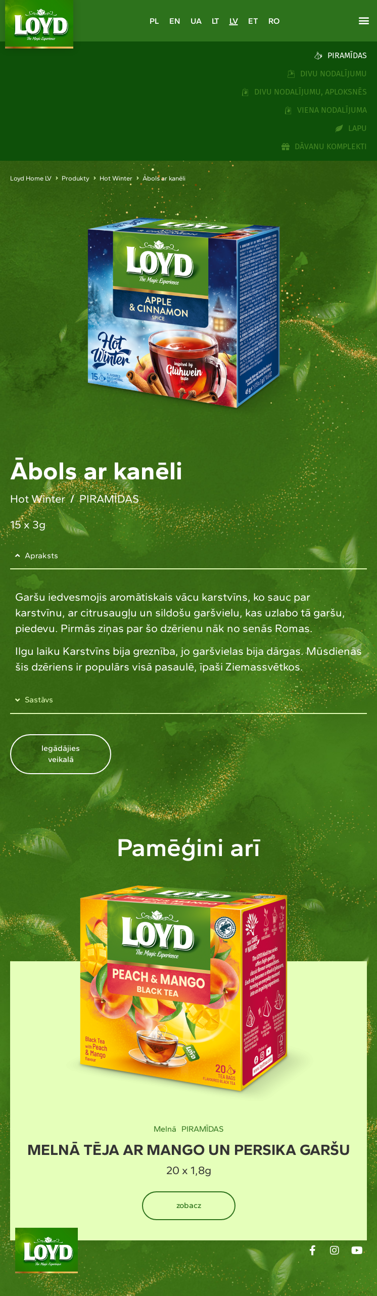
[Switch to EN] (174, 21)
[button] (363, 20)
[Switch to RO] (274, 21)
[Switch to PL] (154, 21)
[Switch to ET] (253, 21)
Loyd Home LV (31, 178)
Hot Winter (116, 178)
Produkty (75, 178)
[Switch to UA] (196, 21)
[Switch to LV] (233, 21)
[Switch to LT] (215, 21)
